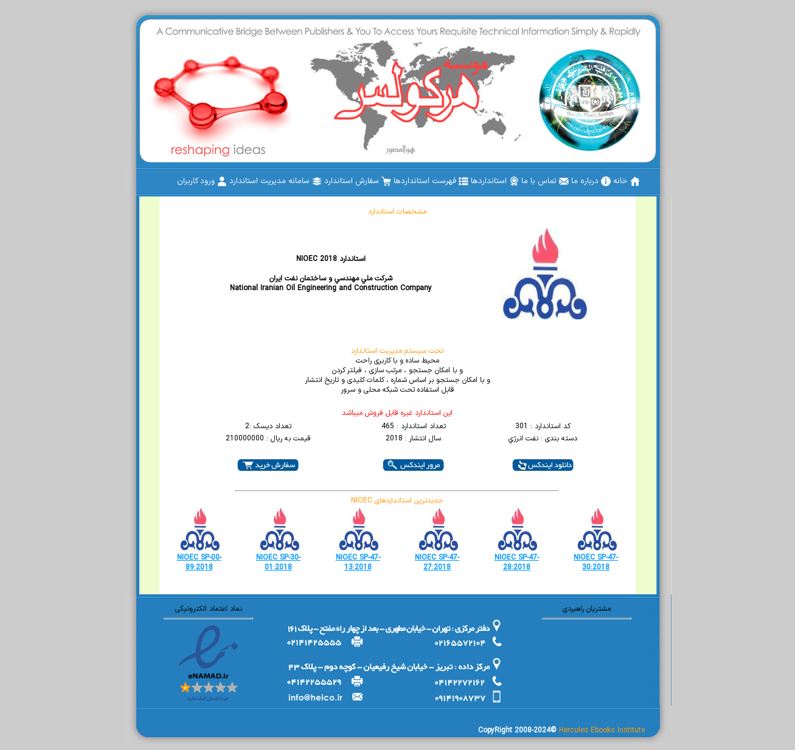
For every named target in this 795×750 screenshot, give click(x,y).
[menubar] (408, 181)
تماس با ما (545, 181)
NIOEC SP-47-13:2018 (358, 562)
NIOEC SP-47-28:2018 (517, 562)
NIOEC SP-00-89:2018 (199, 562)
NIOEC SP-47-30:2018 (596, 562)
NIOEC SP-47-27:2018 (437, 562)
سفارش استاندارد (357, 181)
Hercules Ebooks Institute (602, 730)
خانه (626, 181)
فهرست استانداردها (431, 181)
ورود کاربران (202, 181)
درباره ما (591, 181)
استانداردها (495, 181)
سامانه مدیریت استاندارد (275, 181)
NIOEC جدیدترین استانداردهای (397, 500)
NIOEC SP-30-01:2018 (278, 562)
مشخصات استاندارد (397, 211)
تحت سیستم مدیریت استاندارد (397, 350)
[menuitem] (626, 181)
